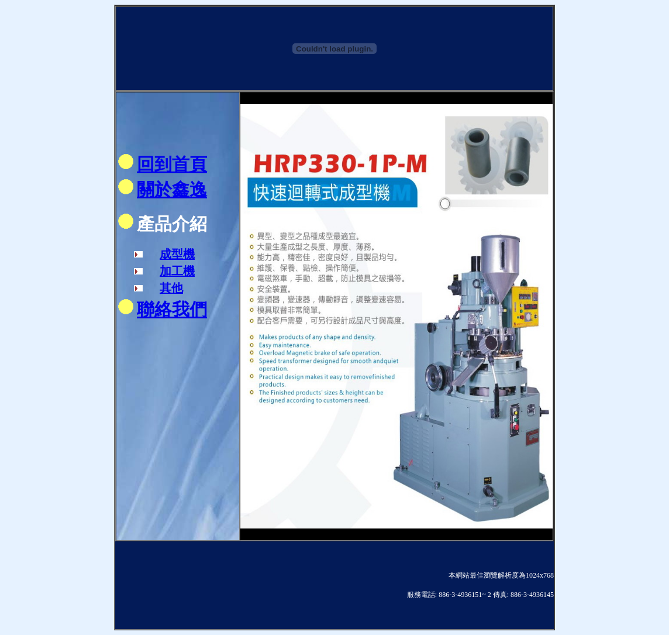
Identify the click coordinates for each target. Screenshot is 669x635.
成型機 (177, 254)
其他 (171, 288)
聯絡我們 (172, 309)
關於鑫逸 (172, 189)
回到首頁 (172, 164)
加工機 (177, 271)
